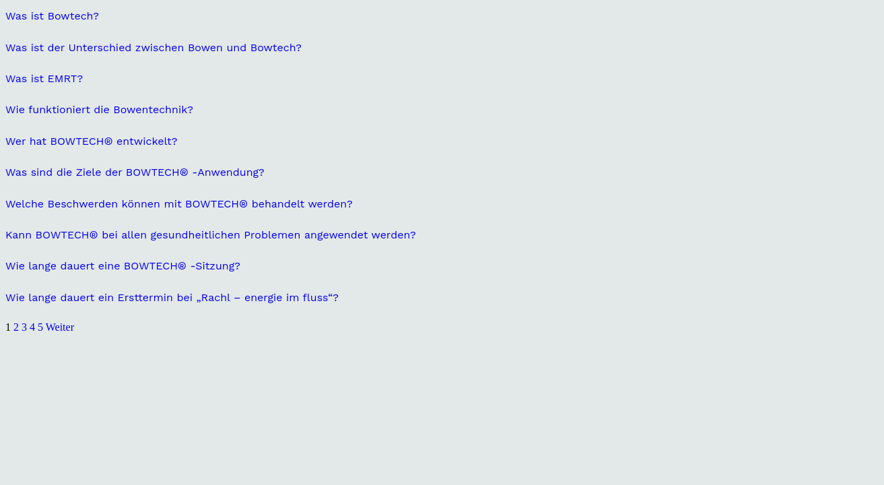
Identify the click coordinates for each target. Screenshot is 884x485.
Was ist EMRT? (44, 78)
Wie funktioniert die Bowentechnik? (99, 109)
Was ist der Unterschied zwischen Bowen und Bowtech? (153, 47)
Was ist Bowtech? (52, 15)
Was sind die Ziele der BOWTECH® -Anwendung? (135, 172)
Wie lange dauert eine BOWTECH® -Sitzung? (122, 265)
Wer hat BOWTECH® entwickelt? (91, 141)
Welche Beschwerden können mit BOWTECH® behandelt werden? (179, 203)
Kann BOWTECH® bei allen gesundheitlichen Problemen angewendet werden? (210, 234)
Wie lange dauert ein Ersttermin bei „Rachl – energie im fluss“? (172, 297)
